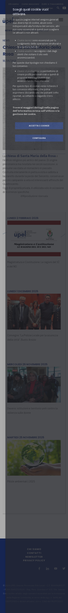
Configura (39, 138)
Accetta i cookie (39, 125)
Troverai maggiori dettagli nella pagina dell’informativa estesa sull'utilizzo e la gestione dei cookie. (36, 111)
